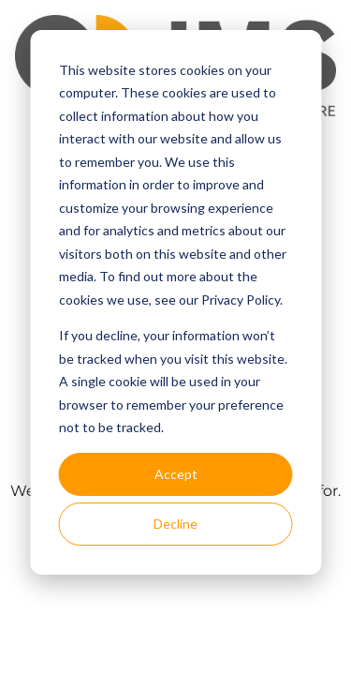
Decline (175, 524)
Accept (175, 474)
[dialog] (175, 302)
